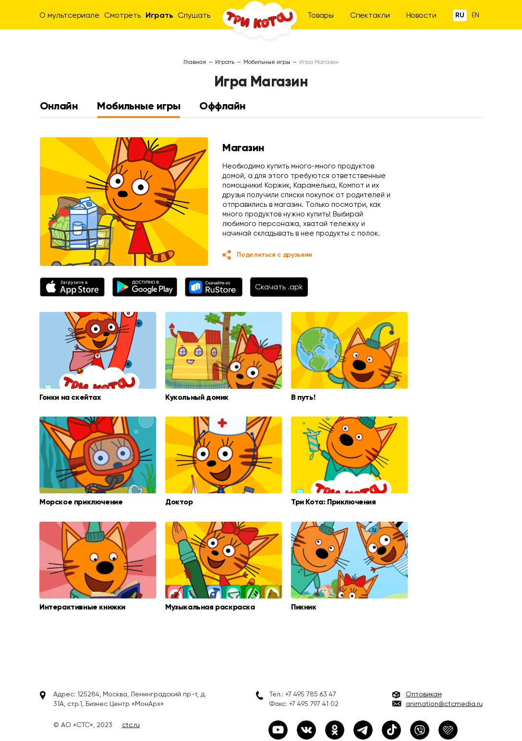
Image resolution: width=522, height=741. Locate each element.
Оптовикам (424, 695)
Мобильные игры (266, 62)
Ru (459, 15)
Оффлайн (222, 106)
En (475, 15)
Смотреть (122, 15)
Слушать (194, 15)
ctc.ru (131, 725)
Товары (320, 15)
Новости (421, 15)
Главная (194, 62)
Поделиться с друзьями (274, 255)
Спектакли (370, 15)
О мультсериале (69, 15)
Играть (159, 15)
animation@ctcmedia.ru (444, 704)
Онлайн (59, 106)
